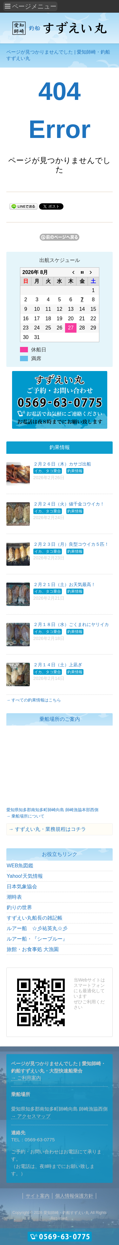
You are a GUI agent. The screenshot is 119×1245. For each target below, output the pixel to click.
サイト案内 (38, 1195)
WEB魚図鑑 (20, 865)
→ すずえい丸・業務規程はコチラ (47, 829)
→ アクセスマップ (30, 1116)
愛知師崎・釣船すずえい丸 (66, 1212)
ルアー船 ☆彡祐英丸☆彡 (37, 928)
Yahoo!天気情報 (25, 876)
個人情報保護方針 (74, 1195)
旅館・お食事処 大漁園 (33, 949)
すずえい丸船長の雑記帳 (35, 918)
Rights (101, 1212)
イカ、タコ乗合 (47, 471)
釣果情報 (75, 471)
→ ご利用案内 (26, 1077)
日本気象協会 (22, 886)
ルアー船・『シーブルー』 (37, 939)
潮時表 (14, 897)
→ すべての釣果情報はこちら (33, 700)
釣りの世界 (19, 907)
